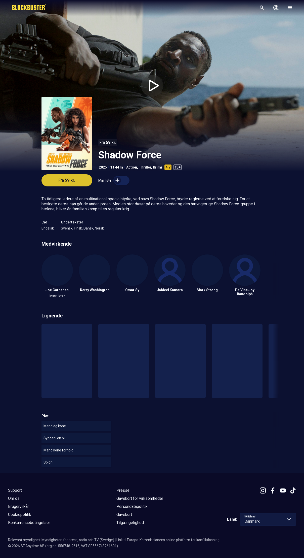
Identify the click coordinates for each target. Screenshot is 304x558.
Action (131, 167)
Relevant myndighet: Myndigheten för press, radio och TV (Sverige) (61, 540)
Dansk (88, 228)
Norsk (99, 228)
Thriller (145, 167)
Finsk (78, 228)
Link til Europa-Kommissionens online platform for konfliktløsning (168, 540)
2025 (103, 167)
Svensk (66, 228)
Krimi (157, 167)
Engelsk (47, 228)
